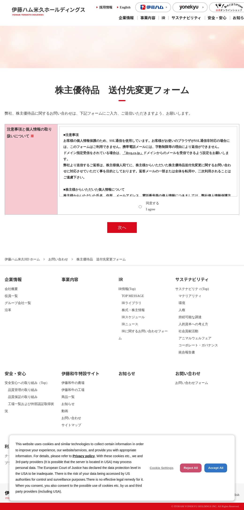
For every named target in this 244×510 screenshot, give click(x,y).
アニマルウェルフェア (193, 338)
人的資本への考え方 (191, 324)
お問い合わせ (58, 259)
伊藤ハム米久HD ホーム (22, 259)
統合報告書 (185, 352)
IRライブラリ (129, 303)
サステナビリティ (186, 17)
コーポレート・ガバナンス (196, 345)
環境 (180, 303)
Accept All (215, 468)
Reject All (191, 468)
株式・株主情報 (131, 310)
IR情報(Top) (127, 289)
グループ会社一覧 (18, 303)
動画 (64, 411)
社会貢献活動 (186, 331)
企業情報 (126, 17)
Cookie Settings (161, 468)
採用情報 (105, 7)
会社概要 (11, 289)
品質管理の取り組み (21, 390)
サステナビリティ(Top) (192, 289)
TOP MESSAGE (131, 296)
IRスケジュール (131, 317)
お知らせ (68, 404)
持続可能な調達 (188, 317)
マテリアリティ (188, 296)
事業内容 (147, 17)
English (125, 7)
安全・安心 (217, 17)
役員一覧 (11, 296)
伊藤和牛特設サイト (80, 373)
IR (163, 17)
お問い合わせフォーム (191, 383)
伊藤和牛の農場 (72, 383)
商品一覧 (68, 397)
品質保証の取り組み (21, 397)
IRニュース (128, 324)
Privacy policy (84, 456)
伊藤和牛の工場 (72, 390)
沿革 (8, 310)
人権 (180, 310)
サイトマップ (71, 425)
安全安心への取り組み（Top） (27, 383)
